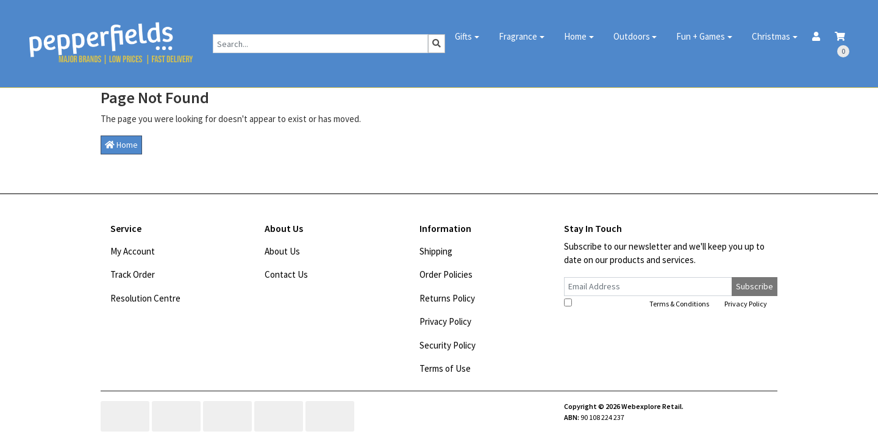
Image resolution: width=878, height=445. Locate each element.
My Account (132, 251)
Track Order (132, 274)
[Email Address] (648, 286)
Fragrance (518, 36)
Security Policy (447, 345)
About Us (282, 251)
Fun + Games (700, 36)
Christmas (771, 36)
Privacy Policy (445, 321)
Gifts (463, 36)
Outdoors (631, 36)
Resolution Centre (145, 298)
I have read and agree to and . (666, 303)
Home (575, 36)
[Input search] (321, 43)
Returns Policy (447, 298)
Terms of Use (445, 368)
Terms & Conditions (679, 303)
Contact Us (286, 274)
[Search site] (436, 43)
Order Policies (446, 274)
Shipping (435, 251)
